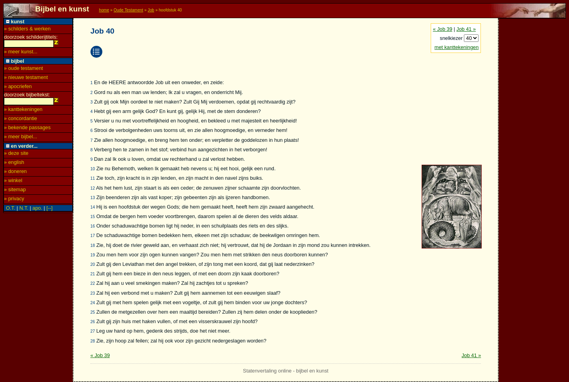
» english (14, 164)
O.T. (10, 210)
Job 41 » (466, 29)
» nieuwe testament (26, 78)
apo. (37, 210)
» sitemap (15, 192)
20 (92, 264)
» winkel (13, 183)
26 (92, 322)
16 (92, 226)
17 (92, 235)
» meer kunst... (21, 53)
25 (92, 312)
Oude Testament (128, 10)
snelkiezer (452, 38)
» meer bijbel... (20, 139)
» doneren (15, 174)
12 (92, 188)
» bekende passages (27, 130)
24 (92, 303)
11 (92, 178)
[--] (49, 210)
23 (92, 293)
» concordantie (20, 121)
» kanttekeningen (23, 112)
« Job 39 (442, 29)
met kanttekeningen (457, 47)
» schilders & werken (27, 29)
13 (92, 198)
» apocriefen (18, 87)
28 (92, 341)
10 (92, 169)
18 (92, 245)
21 (92, 274)
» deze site (16, 155)
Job (151, 10)
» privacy (14, 201)
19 (92, 255)
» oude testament (23, 69)
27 (92, 331)
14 (92, 207)
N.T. (23, 210)
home (104, 10)
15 (92, 217)
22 (92, 283)
